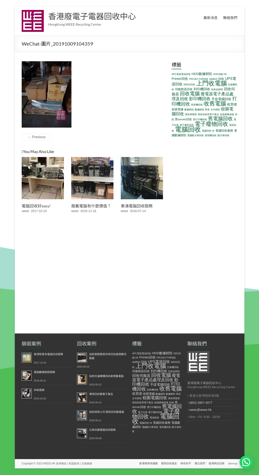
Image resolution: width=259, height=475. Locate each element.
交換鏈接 (87, 463)
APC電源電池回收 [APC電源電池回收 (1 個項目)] (181, 74)
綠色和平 (185, 463)
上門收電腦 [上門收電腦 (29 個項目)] (211, 83)
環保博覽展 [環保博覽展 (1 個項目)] (191, 114)
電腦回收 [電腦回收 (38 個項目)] (188, 129)
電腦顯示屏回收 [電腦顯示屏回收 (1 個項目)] (195, 135)
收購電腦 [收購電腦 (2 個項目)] (177, 109)
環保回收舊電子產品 (101, 394)
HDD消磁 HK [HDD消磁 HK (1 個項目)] (220, 74)
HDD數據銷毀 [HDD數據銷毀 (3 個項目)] (202, 74)
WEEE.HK (49, 463)
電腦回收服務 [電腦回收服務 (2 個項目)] (224, 130)
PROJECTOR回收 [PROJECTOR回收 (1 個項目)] (198, 79)
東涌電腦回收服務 (137, 205)
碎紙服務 (39, 390)
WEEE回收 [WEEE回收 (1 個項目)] (189, 84)
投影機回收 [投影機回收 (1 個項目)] (197, 104)
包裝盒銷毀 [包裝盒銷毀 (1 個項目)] (217, 89)
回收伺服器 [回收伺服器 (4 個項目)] (141, 375)
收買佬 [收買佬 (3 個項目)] (232, 104)
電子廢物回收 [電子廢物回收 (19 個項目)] (211, 124)
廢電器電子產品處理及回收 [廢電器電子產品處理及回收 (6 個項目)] (156, 377)
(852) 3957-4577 (200, 402)
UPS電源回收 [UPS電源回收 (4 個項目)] (159, 362)
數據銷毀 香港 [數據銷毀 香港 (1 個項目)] (202, 109)
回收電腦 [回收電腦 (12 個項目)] (190, 93)
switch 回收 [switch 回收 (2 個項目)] (216, 78)
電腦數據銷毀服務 (44, 372)
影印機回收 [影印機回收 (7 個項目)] (200, 98)
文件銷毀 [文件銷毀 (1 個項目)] (215, 109)
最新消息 (210, 17)
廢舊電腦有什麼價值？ (91, 205)
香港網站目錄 (216, 463)
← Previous (36, 137)
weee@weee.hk (200, 410)
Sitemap (232, 463)
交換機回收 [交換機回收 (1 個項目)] (173, 367)
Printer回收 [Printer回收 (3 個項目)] (180, 78)
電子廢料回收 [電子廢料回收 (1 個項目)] (187, 125)
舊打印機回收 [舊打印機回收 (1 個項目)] (200, 119)
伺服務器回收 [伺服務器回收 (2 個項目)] (184, 89)
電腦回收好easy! (36, 205)
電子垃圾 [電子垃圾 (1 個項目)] (143, 412)
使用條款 (61, 463)
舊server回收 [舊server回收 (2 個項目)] (183, 119)
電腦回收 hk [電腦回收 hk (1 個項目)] (208, 130)
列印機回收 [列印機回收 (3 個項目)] (202, 89)
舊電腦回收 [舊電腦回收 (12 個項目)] (220, 118)
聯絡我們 (230, 17)
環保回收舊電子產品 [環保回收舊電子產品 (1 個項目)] (208, 114)
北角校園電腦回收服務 (102, 429)
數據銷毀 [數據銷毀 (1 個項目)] (189, 109)
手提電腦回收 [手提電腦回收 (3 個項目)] (221, 99)
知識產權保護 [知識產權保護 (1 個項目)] (227, 114)
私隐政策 (74, 463)
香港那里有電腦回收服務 (48, 354)
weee (25, 211)
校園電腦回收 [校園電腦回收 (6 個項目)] (154, 397)
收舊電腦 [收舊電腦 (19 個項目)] (215, 103)
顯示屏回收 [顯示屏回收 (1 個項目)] (223, 135)
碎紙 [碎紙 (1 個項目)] (171, 402)
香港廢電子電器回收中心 (92, 16)
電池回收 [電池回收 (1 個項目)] (154, 417)
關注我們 (199, 463)
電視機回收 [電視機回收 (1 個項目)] (211, 135)
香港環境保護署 (148, 463)
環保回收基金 (169, 463)
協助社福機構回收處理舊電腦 (106, 376)
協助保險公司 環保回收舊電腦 (106, 412)
